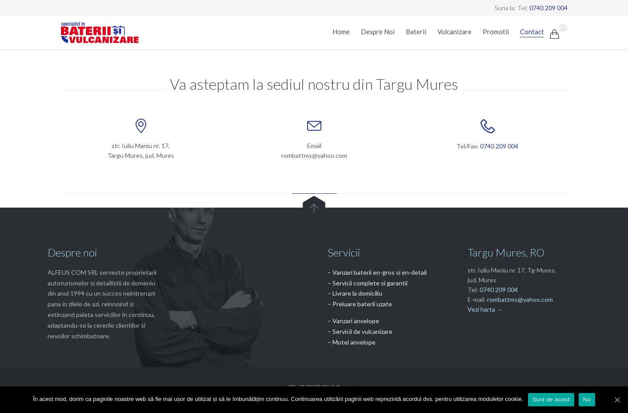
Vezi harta (481, 309)
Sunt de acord (551, 399)
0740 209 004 (548, 8)
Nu (587, 399)
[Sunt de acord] (616, 399)
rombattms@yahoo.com (520, 299)
